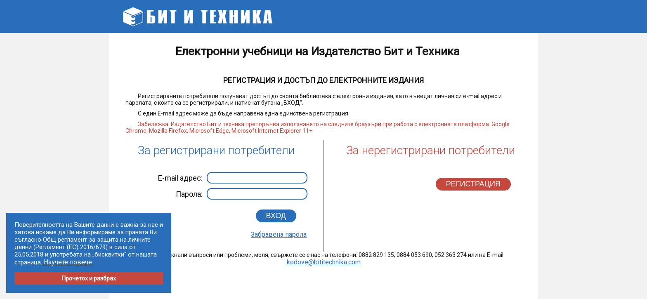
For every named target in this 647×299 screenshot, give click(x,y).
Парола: (241, 194)
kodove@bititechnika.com (324, 262)
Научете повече (68, 262)
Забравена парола (279, 234)
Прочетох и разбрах (89, 278)
